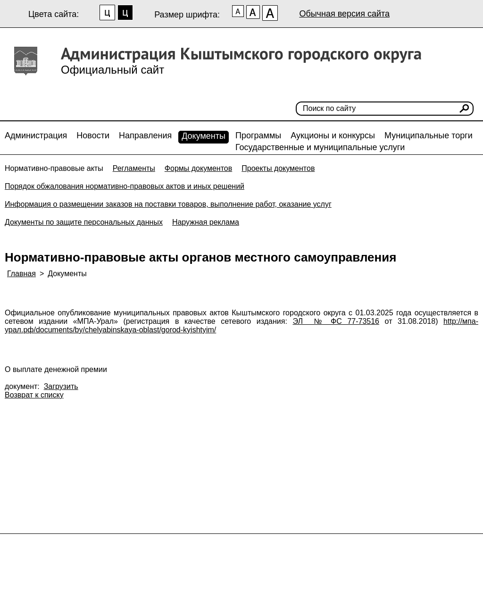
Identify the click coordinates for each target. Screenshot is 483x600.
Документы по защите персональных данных (84, 222)
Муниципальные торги (428, 135)
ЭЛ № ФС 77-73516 (336, 321)
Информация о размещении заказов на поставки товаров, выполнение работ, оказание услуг (168, 204)
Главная (21, 274)
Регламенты (134, 168)
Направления (145, 135)
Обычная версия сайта (344, 13)
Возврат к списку (34, 395)
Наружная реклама (205, 222)
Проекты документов (278, 168)
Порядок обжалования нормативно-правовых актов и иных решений (124, 186)
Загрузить (61, 386)
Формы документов (198, 168)
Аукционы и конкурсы (333, 135)
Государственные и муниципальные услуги (320, 147)
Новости (92, 135)
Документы (203, 136)
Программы (258, 135)
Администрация (36, 135)
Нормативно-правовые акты (54, 168)
